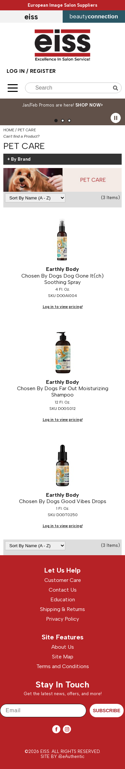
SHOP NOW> (89, 105)
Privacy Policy (62, 619)
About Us (62, 647)
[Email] (43, 710)
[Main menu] (13, 88)
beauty (93, 16)
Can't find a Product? (21, 136)
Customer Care (62, 580)
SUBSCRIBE (106, 710)
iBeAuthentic (71, 756)
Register (43, 71)
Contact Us (63, 590)
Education (62, 599)
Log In (16, 71)
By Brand (21, 159)
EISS (31, 16)
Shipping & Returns (62, 609)
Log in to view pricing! (63, 307)
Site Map (62, 656)
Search (116, 88)
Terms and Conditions (62, 666)
